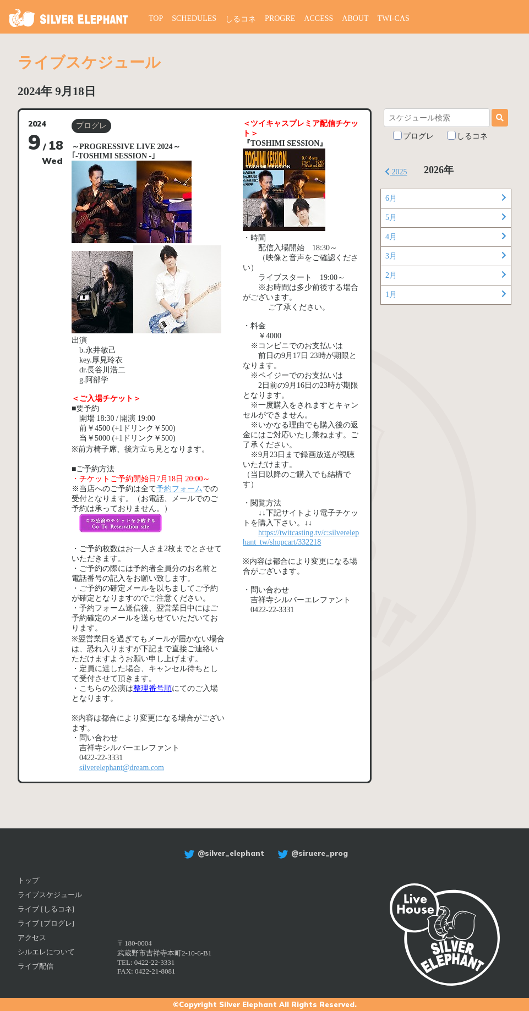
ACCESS (318, 18)
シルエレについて (46, 952)
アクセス (32, 937)
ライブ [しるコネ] (46, 909)
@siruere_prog (311, 853)
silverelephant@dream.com (121, 767)
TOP (156, 18)
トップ (28, 880)
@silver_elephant (222, 853)
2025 (396, 172)
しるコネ (240, 19)
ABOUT (355, 18)
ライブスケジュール (50, 895)
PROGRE (280, 18)
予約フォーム (179, 489)
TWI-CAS (394, 18)
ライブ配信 (35, 966)
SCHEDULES (194, 18)
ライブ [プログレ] (46, 923)
